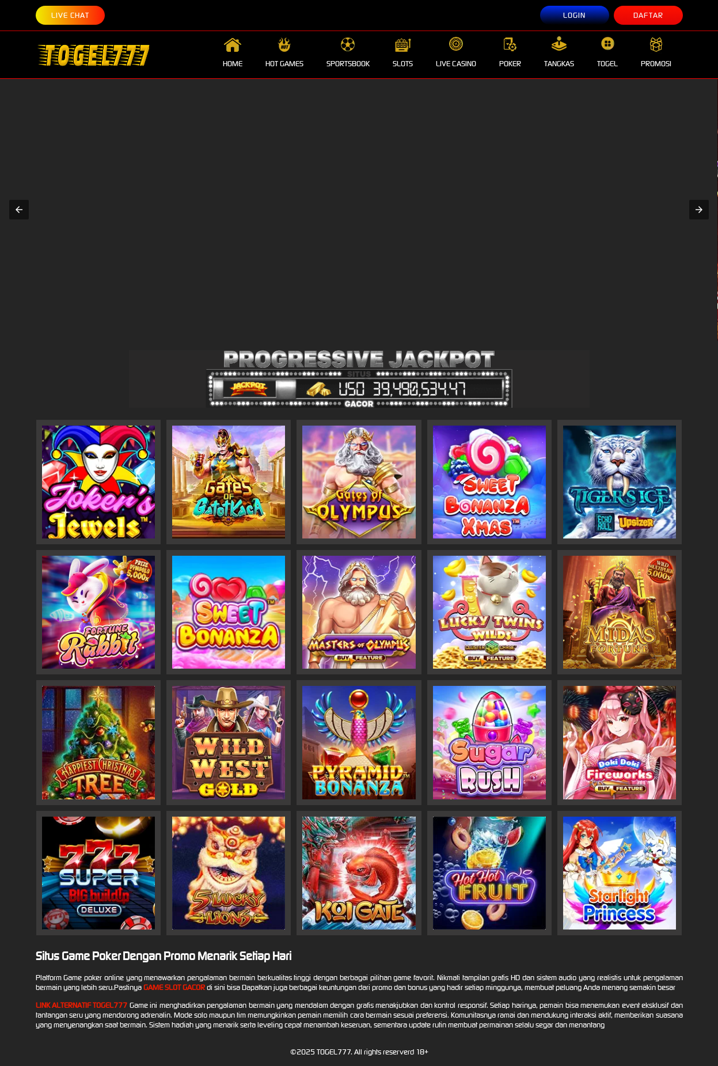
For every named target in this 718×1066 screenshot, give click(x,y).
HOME (232, 52)
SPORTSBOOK (348, 52)
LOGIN (574, 15)
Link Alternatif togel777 (82, 1005)
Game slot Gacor (174, 987)
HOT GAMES (284, 52)
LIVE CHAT (70, 15)
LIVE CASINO (456, 52)
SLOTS (403, 52)
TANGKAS (559, 52)
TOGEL (607, 52)
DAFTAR (648, 15)
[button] (19, 209)
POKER (510, 52)
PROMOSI (656, 52)
